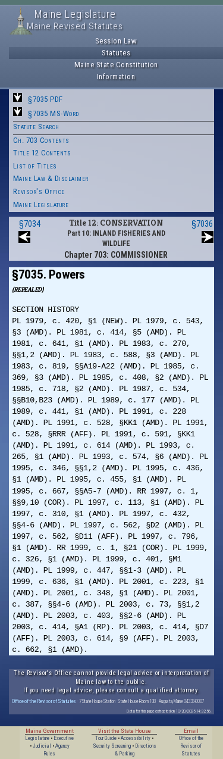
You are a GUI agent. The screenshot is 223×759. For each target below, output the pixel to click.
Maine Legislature (41, 204)
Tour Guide (106, 738)
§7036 (202, 224)
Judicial (42, 746)
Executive (64, 738)
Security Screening (112, 746)
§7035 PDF (45, 99)
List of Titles (35, 165)
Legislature (37, 738)
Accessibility (135, 738)
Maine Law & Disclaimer (51, 178)
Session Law (116, 40)
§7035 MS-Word (53, 113)
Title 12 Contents (42, 152)
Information (116, 76)
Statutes (116, 52)
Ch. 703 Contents (41, 140)
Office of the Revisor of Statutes (44, 701)
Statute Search (36, 126)
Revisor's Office (39, 191)
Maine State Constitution (116, 64)
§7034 (29, 224)
